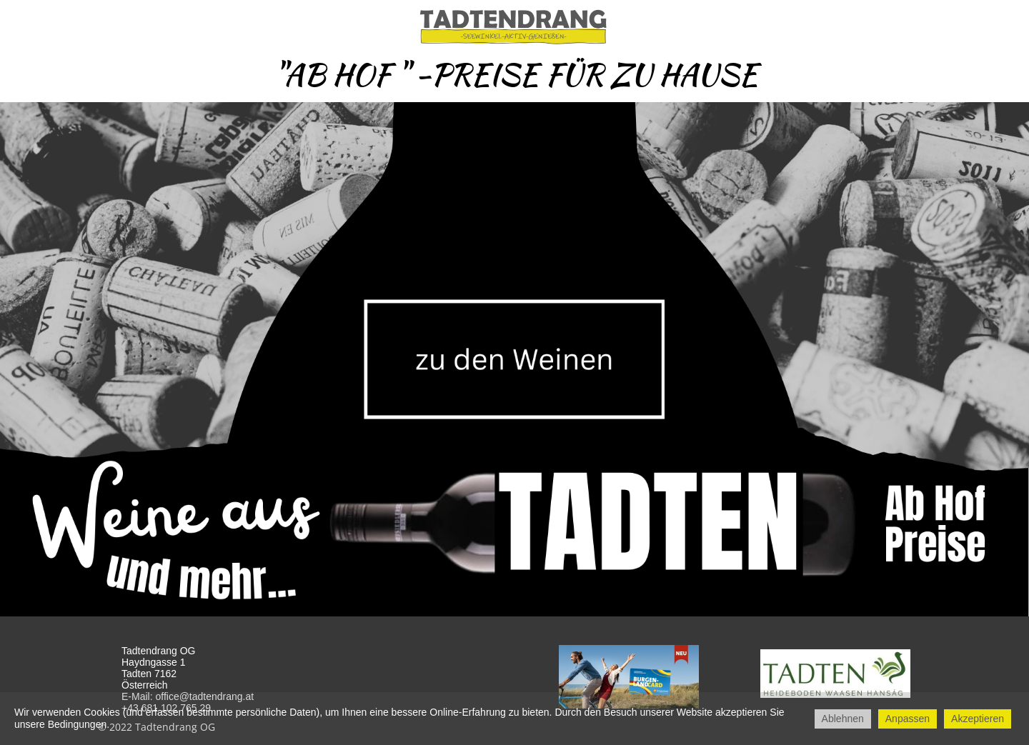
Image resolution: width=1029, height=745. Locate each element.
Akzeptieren (977, 718)
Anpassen (907, 718)
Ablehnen (843, 718)
